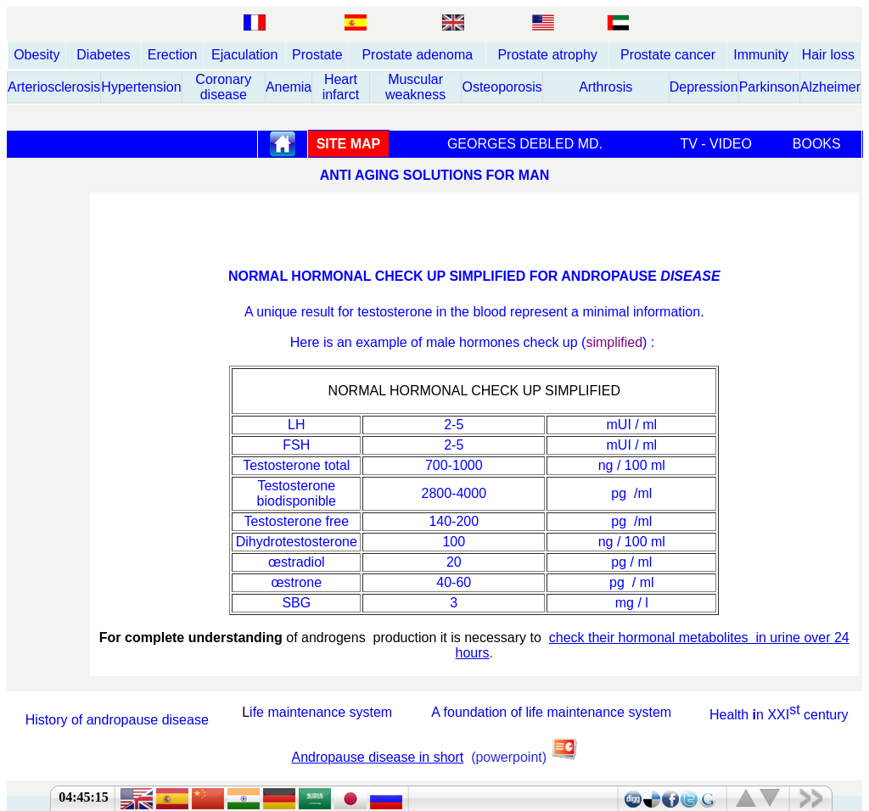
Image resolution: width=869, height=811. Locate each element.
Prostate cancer (667, 55)
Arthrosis (605, 87)
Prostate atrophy (547, 55)
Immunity (760, 55)
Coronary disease (223, 87)
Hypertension (141, 87)
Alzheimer (830, 87)
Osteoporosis (501, 87)
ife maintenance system (320, 712)
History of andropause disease (117, 720)
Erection (173, 55)
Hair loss (828, 55)
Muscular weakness (415, 87)
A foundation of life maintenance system (551, 712)
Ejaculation (244, 55)
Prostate (317, 55)
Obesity (36, 55)
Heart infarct (341, 87)
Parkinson (769, 87)
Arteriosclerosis (54, 87)
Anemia (288, 87)
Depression (704, 87)
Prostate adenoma (417, 55)
